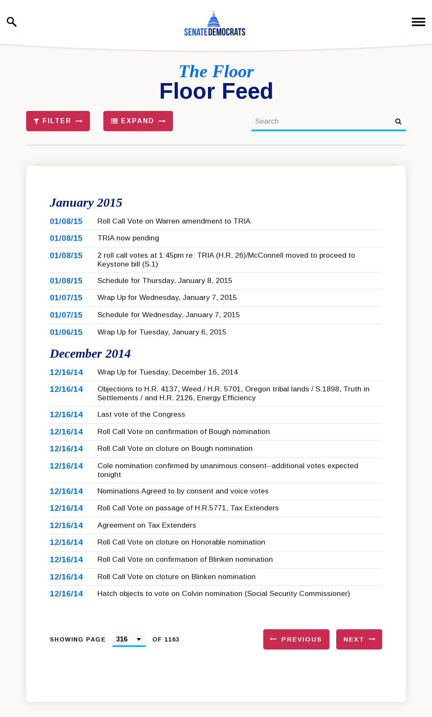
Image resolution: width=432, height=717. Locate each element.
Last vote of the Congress (141, 429)
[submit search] (398, 121)
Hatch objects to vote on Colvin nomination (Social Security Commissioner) (223, 608)
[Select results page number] (129, 654)
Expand (133, 120)
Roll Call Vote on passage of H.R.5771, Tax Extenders (188, 523)
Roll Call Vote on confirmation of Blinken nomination (185, 574)
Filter (53, 120)
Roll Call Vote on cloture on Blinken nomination (176, 592)
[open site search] (12, 22)
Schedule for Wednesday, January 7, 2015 (168, 322)
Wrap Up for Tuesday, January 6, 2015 (162, 339)
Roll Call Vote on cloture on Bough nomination (175, 463)
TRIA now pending (128, 245)
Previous (301, 654)
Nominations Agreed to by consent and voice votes (183, 506)
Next (353, 654)
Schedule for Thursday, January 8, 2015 (164, 288)
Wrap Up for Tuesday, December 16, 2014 (167, 387)
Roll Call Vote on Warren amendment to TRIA (174, 228)
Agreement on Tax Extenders (146, 540)
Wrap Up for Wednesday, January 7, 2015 (167, 305)
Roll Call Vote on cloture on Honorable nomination (181, 557)
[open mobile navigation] (418, 22)
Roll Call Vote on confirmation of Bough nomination (183, 446)
